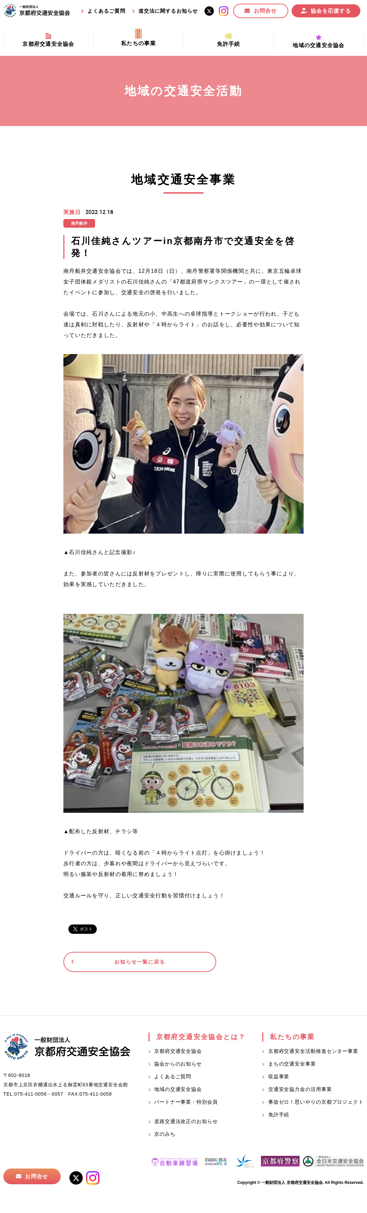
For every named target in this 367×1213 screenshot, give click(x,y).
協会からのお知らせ (178, 1065)
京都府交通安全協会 (178, 1053)
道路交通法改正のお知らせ (186, 1123)
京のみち (164, 1135)
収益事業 (279, 1078)
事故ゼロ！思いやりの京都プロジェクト (316, 1103)
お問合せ (265, 11)
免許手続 (279, 1116)
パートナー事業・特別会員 (186, 1103)
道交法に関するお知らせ (168, 11)
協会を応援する (331, 11)
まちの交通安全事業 (292, 1065)
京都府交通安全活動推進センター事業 (313, 1053)
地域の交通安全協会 (178, 1091)
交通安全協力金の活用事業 (300, 1091)
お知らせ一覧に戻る (115, 963)
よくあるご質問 (106, 11)
